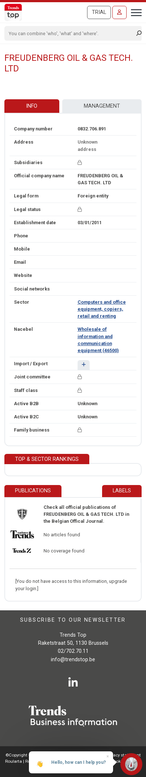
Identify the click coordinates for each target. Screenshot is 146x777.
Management (102, 106)
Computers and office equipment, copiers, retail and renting (102, 309)
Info (31, 106)
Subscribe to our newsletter (73, 620)
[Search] (70, 33)
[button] (84, 365)
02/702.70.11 (73, 651)
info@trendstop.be (73, 659)
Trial (99, 12)
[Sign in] (119, 12)
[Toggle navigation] (134, 12)
